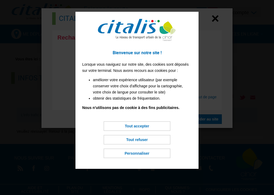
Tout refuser (137, 140)
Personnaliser (137, 153)
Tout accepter (137, 126)
